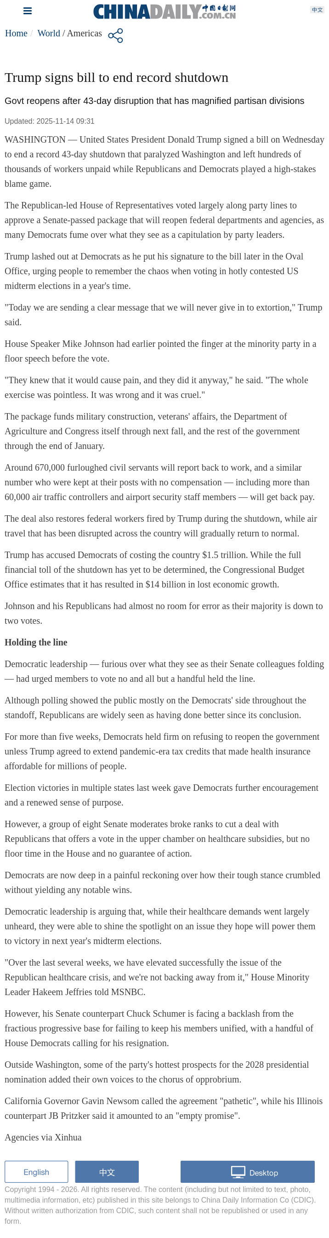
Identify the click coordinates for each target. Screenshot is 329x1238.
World (48, 33)
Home (16, 33)
